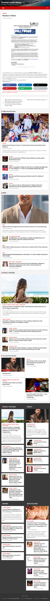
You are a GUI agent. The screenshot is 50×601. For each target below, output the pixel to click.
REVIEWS (5, 504)
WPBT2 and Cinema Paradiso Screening (36, 99)
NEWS (4, 193)
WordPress (45, 598)
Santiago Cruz (6, 373)
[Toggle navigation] (3, 8)
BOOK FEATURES (32, 504)
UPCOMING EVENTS (7, 370)
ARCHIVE (4, 13)
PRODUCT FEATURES (9, 407)
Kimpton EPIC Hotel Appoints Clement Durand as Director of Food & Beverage (24, 226)
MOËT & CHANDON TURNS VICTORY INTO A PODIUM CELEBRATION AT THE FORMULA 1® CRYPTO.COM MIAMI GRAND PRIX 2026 (28, 167)
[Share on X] (40, 85)
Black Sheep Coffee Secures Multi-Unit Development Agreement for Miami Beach (36, 362)
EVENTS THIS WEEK (6, 379)
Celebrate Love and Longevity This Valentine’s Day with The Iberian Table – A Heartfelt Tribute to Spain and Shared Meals (40, 547)
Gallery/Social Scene (8, 111)
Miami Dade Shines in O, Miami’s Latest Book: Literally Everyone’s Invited (40, 561)
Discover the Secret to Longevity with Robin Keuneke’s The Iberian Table (40, 585)
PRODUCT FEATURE (11, 304)
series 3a (4, 92)
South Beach (14, 92)
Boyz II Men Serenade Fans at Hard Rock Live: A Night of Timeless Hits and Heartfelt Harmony (12, 528)
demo (21, 91)
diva (24, 91)
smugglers (9, 92)
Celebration (14, 91)
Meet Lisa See (38, 460)
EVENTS (29, 407)
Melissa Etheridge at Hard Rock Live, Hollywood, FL (11, 556)
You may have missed (9, 356)
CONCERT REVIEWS (6, 507)
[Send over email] (25, 88)
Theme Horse (29, 598)
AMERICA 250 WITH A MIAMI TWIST (40, 451)
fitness (27, 91)
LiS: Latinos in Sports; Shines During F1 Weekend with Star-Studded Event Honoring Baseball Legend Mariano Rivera (26, 185)
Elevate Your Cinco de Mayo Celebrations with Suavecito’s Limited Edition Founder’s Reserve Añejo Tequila (27, 339)
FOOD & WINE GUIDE (13, 236)
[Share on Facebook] (9, 85)
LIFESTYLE (4, 304)
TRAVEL (13, 261)
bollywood (10, 91)
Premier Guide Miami (11, 2)
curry (19, 91)
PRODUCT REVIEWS (8, 273)
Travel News (18, 261)
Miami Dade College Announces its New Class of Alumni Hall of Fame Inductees (25, 247)
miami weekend (37, 91)
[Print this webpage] (40, 88)
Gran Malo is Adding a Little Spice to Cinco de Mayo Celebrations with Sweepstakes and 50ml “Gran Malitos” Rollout (22, 321)
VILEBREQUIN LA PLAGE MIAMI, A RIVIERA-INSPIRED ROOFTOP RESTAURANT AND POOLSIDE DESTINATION (27, 238)
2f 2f (6, 91)
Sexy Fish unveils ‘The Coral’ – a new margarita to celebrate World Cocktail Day (37, 395)
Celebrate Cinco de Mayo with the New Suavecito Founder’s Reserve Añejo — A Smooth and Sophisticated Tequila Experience (28, 330)
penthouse (44, 91)
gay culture (31, 91)
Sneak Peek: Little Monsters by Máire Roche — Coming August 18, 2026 (41, 573)
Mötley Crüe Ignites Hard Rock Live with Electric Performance (12, 538)
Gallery (4, 143)
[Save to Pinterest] (9, 88)
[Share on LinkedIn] (25, 85)
